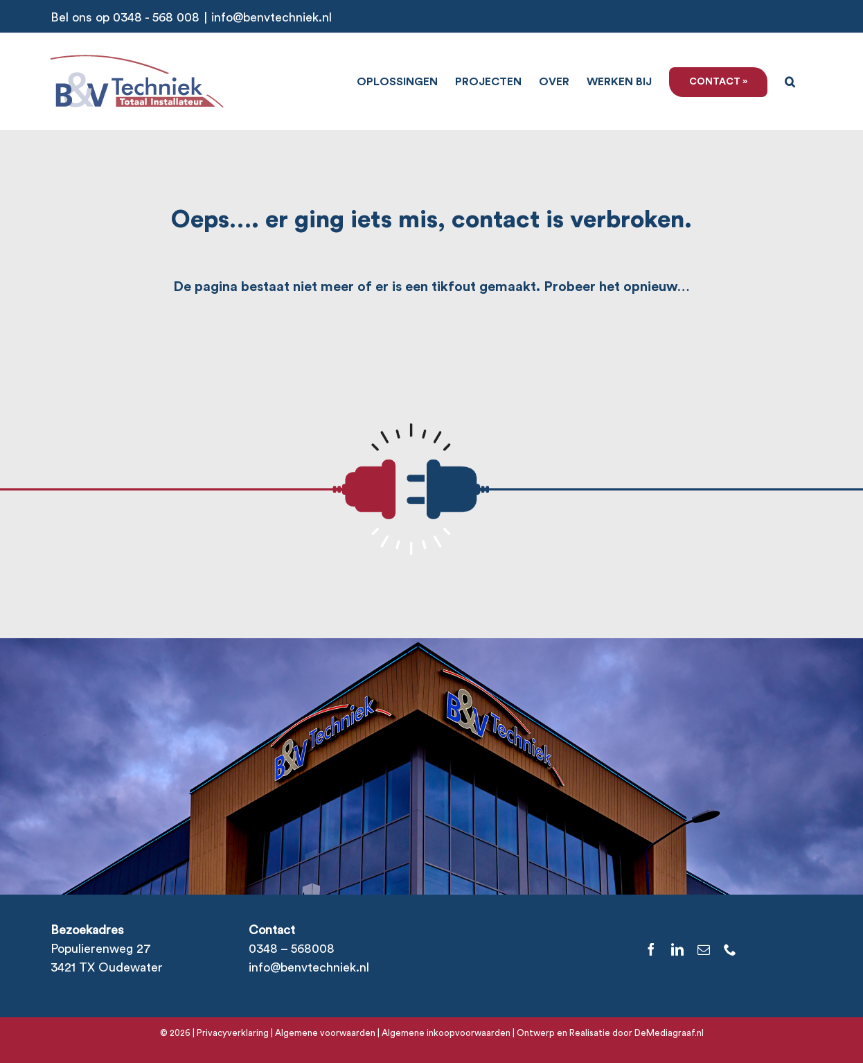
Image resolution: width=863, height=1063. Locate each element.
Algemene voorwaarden (325, 1032)
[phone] (730, 949)
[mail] (703, 949)
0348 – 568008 (292, 948)
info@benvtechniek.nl (271, 17)
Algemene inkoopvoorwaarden (446, 1032)
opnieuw (650, 287)
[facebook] (651, 949)
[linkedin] (677, 949)
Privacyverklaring (233, 1032)
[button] (790, 80)
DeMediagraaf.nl (668, 1032)
